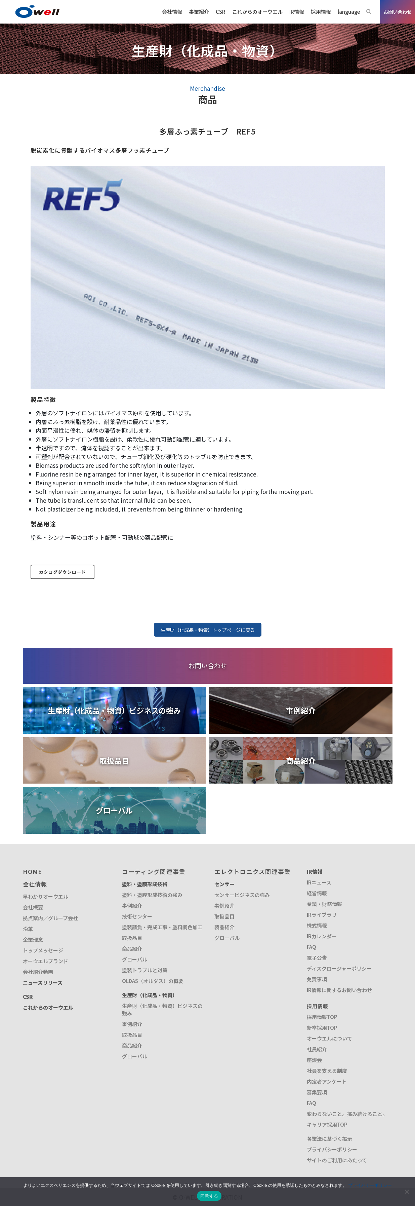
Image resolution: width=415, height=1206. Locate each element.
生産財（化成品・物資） (149, 994)
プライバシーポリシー (332, 1149)
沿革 (28, 928)
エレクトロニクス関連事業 (252, 871)
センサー (224, 884)
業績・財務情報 (324, 903)
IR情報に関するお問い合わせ (339, 989)
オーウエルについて (329, 1038)
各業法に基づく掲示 (329, 1138)
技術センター (137, 916)
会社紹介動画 (38, 971)
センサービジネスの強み (242, 894)
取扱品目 (132, 937)
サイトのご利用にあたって (337, 1160)
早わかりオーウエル (45, 896)
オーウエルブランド (45, 961)
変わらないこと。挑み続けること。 (347, 1113)
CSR (28, 996)
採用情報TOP (322, 1016)
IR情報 (314, 871)
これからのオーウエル (48, 1007)
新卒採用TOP (322, 1027)
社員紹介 (317, 1049)
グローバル (134, 959)
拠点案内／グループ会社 (50, 917)
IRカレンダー (322, 936)
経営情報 (317, 893)
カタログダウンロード (62, 572)
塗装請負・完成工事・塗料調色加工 (162, 927)
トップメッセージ (43, 950)
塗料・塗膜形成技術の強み (152, 894)
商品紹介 (132, 948)
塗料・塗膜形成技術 (144, 884)
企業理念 (33, 939)
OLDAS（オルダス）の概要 (152, 980)
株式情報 (317, 925)
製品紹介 (224, 927)
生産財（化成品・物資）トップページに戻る (208, 629)
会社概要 (33, 907)
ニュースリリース (43, 982)
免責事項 (317, 979)
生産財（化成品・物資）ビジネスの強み (162, 1009)
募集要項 (317, 1092)
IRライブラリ (322, 914)
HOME (32, 871)
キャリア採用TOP (327, 1124)
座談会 (314, 1059)
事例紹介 (132, 905)
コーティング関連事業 (153, 871)
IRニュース (319, 882)
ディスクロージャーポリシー (339, 968)
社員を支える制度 (327, 1070)
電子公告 (317, 957)
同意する (209, 1196)
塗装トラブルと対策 (144, 970)
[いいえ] (406, 1191)
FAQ (311, 946)
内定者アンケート (327, 1081)
